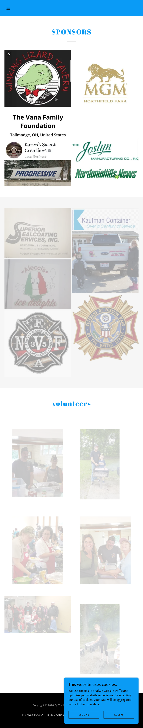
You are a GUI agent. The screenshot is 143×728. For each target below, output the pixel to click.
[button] (19, 8)
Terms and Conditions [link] (63, 714)
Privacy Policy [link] (33, 714)
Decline (84, 714)
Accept (118, 714)
